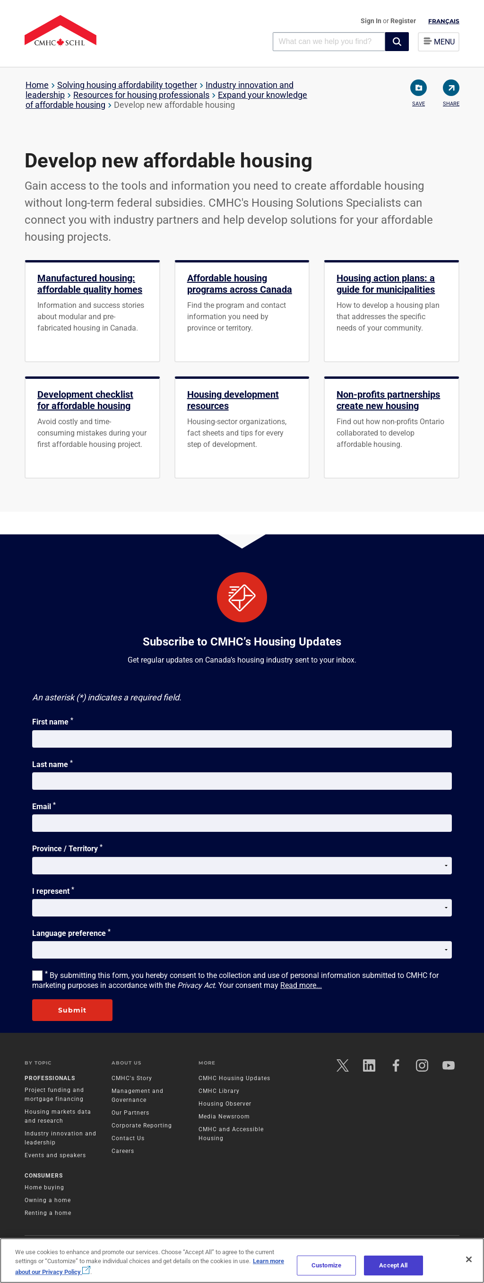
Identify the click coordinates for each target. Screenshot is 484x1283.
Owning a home (48, 1200)
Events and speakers (55, 1155)
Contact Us (128, 1138)
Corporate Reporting (142, 1125)
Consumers (44, 1175)
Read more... (301, 985)
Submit (72, 1010)
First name (52, 721)
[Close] (468, 1259)
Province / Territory (67, 848)
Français (443, 21)
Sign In (372, 21)
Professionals (50, 1078)
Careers (123, 1151)
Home (37, 85)
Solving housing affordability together (127, 85)
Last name (52, 763)
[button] (397, 41)
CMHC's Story (132, 1078)
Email (44, 806)
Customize (326, 1265)
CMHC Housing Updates (234, 1078)
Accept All (393, 1265)
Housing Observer (225, 1103)
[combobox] (329, 41)
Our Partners (130, 1112)
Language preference (71, 932)
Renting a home (48, 1213)
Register (403, 21)
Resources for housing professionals (141, 95)
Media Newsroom (224, 1116)
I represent (53, 890)
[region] (242, 1260)
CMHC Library (219, 1091)
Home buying (44, 1187)
